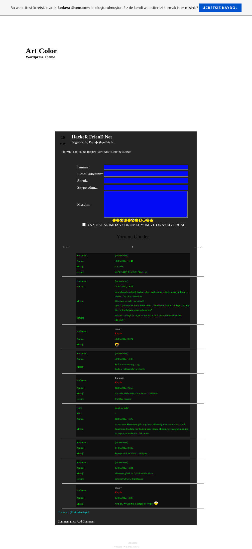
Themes (210, 202)
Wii (125, 546)
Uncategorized (214, 146)
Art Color (41, 50)
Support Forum (215, 195)
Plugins (210, 182)
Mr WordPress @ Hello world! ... (200, 104)
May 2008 (14, 182)
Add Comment (85, 521)
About (75, 20)
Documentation (215, 176)
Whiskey (118, 546)
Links (19, 20)
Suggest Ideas (214, 189)
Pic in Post (102, 90)
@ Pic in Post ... (189, 97)
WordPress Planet (216, 208)
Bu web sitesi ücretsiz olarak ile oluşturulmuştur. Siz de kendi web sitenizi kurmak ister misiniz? (125, 7)
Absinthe (132, 543)
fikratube (119, 378)
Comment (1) (66, 521)
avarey (118, 329)
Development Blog (217, 169)
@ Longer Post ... (190, 90)
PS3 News (133, 546)
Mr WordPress (16, 254)
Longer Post (103, 97)
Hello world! (103, 104)
